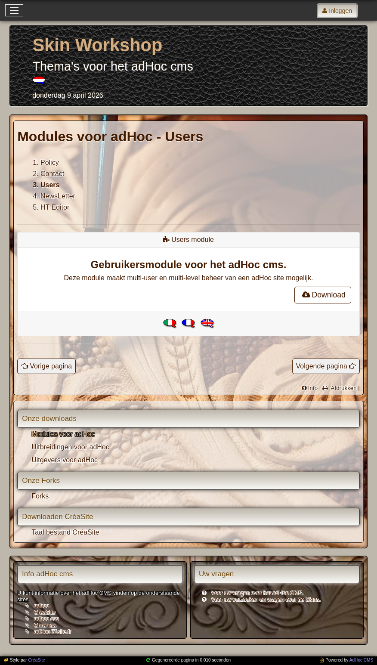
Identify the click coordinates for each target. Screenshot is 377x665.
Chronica (45, 625)
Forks (40, 496)
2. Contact (48, 173)
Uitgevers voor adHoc (64, 460)
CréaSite (45, 612)
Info (313, 388)
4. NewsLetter (54, 196)
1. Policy (46, 162)
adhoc (41, 606)
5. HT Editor (51, 207)
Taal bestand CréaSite (65, 532)
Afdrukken (343, 388)
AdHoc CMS (361, 660)
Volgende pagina (321, 366)
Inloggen (340, 10)
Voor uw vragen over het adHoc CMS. (257, 593)
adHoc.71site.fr (52, 631)
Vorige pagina (51, 366)
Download (323, 295)
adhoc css (46, 619)
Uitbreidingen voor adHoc (70, 447)
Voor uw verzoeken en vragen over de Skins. (266, 599)
